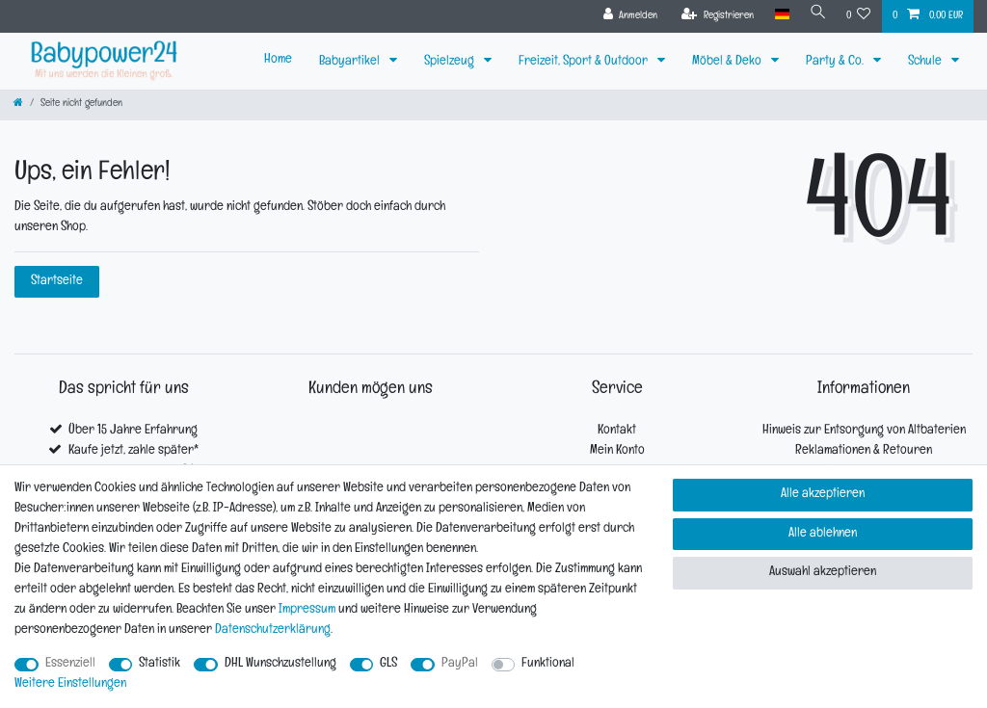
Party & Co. (836, 62)
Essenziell (70, 664)
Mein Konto (617, 451)
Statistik (159, 664)
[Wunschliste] (859, 16)
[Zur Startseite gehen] (18, 104)
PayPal (459, 664)
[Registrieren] (714, 16)
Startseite (57, 281)
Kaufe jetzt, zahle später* (133, 451)
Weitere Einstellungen (70, 684)
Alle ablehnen (822, 534)
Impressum (307, 610)
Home (278, 60)
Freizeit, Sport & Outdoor (585, 62)
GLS (388, 664)
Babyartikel (351, 62)
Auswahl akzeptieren (822, 572)
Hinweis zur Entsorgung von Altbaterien (864, 431)
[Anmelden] (627, 16)
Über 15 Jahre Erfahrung (133, 431)
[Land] (778, 15)
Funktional (547, 664)
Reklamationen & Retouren (863, 451)
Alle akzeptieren (823, 494)
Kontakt (617, 431)
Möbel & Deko (728, 62)
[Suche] (816, 15)
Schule (926, 62)
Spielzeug (450, 62)
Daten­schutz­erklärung (273, 630)
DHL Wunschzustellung (280, 664)
